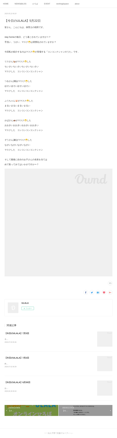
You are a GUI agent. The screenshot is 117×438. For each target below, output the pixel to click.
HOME (6, 4)
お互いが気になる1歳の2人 (16, 388)
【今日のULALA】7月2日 (17, 358)
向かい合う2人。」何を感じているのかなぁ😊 (24, 364)
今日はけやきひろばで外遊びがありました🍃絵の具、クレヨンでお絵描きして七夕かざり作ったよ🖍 (47, 339)
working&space (62, 4)
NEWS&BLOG (20, 4)
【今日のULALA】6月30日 (17, 382)
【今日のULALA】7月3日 (17, 333)
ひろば (35, 4)
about (77, 4)
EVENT (47, 4)
